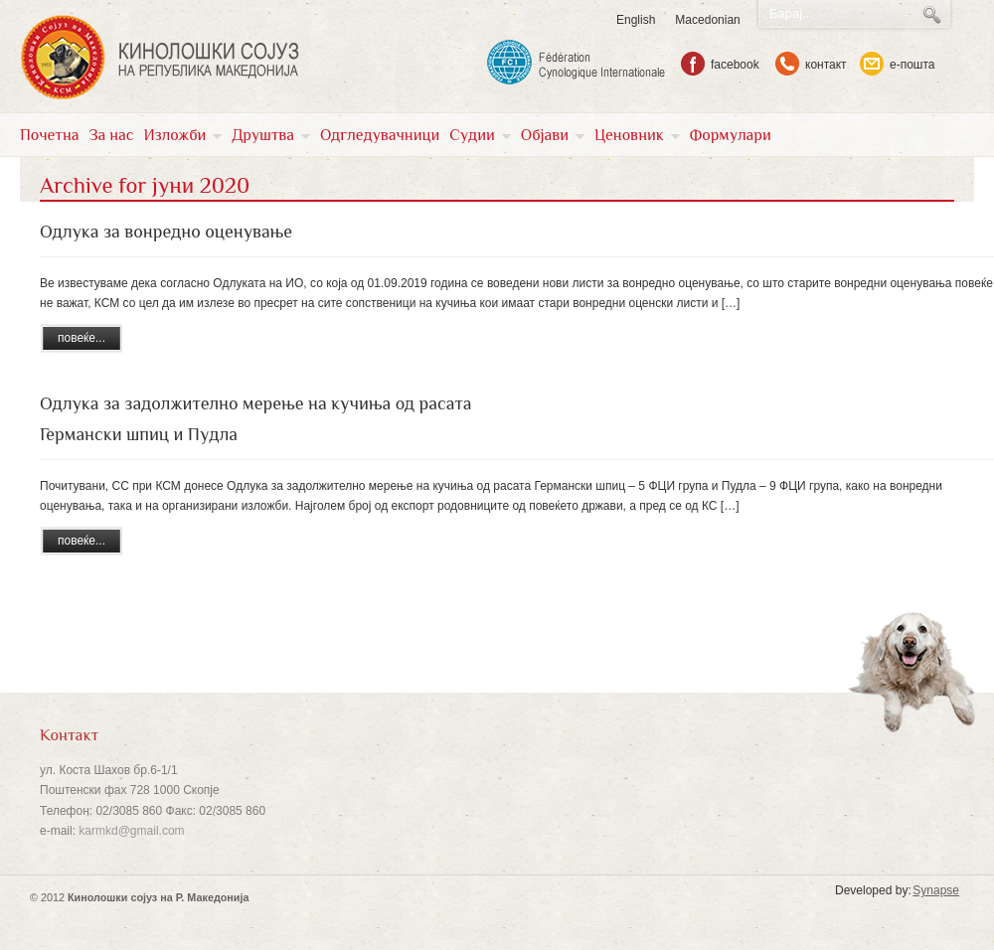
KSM (159, 57)
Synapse (935, 890)
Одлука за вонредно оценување (166, 231)
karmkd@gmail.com (131, 831)
